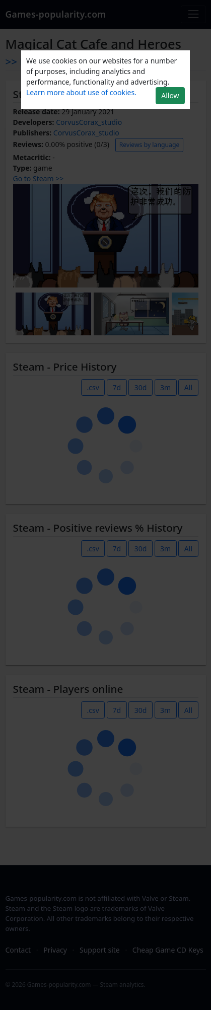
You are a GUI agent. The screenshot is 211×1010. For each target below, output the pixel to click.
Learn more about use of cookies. (81, 92)
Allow (170, 95)
